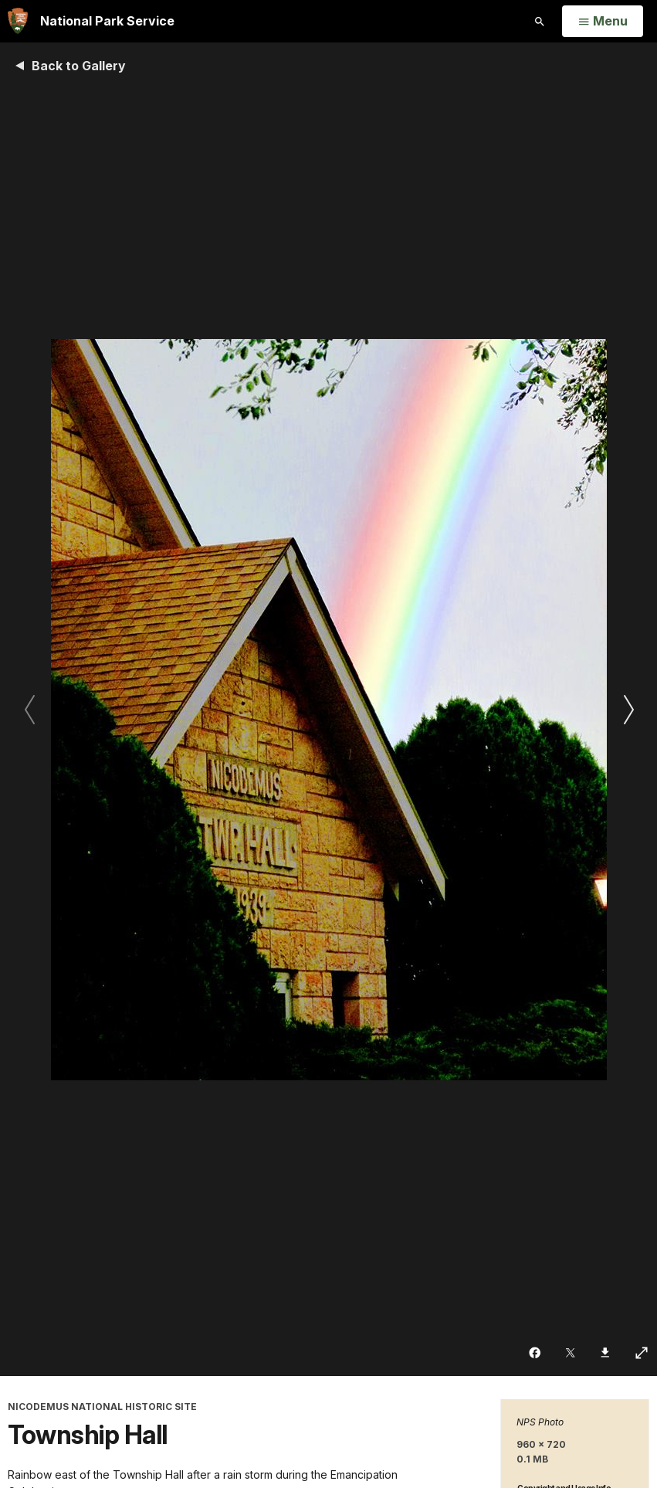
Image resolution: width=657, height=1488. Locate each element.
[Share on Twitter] (572, 1353)
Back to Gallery (79, 65)
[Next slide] (628, 709)
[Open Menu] (602, 21)
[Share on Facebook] (536, 1353)
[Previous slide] (28, 709)
